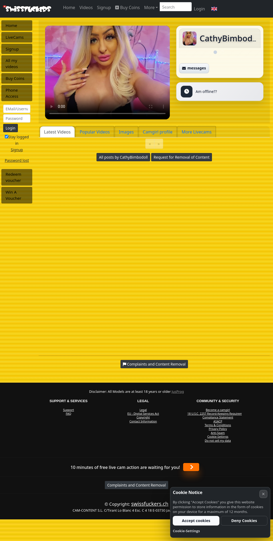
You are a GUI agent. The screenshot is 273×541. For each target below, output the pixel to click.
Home (69, 7)
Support (68, 410)
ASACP (218, 421)
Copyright (143, 417)
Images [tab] (126, 132)
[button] (214, 8)
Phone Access (12, 93)
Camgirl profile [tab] (158, 132)
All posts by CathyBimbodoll (123, 157)
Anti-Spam (218, 433)
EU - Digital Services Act (143, 413)
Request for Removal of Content (182, 157)
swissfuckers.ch (149, 503)
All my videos (12, 63)
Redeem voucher (13, 177)
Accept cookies (196, 520)
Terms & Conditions (217, 425)
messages (194, 67)
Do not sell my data (218, 440)
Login (199, 9)
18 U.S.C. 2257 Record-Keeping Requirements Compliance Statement (217, 415)
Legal (143, 410)
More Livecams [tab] (197, 132)
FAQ (68, 413)
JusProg (178, 391)
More (149, 7)
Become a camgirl (218, 410)
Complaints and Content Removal (136, 485)
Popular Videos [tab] (95, 132)
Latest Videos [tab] (57, 132)
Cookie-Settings (217, 436)
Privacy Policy (218, 429)
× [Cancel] (263, 493)
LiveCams (15, 37)
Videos (86, 7)
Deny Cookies (244, 520)
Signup (104, 7)
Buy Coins (127, 7)
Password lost (17, 160)
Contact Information (143, 421)
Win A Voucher (13, 195)
